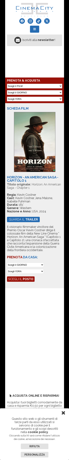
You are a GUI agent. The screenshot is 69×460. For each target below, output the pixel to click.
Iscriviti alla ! (38, 40)
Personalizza (34, 454)
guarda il (23, 219)
